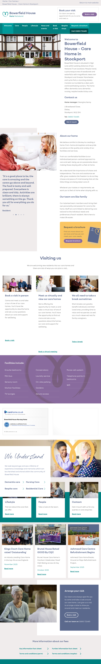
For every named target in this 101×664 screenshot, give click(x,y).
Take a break (77, 322)
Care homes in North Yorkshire (47, 658)
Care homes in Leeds (32, 655)
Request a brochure (79, 26)
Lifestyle (34, 26)
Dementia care (12, 462)
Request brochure (73, 241)
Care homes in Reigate (48, 661)
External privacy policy (87, 651)
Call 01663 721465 (79, 31)
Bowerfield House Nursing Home (15, 399)
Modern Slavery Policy (87, 656)
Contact (77, 482)
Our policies (85, 645)
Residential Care (34, 468)
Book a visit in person (17, 296)
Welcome (8, 26)
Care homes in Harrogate (30, 652)
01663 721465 (73, 117)
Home (4, 1)
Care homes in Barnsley (33, 649)
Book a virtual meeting (47, 331)
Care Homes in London (48, 655)
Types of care (66, 645)
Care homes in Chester (48, 649)
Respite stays (65, 27)
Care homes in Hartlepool (45, 652)
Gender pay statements (87, 653)
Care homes (31, 645)
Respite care (11, 468)
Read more (9, 493)
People (25, 26)
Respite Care (64, 656)
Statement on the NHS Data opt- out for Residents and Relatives (89, 660)
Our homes (13, 1)
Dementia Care (65, 649)
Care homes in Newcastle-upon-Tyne (33, 658)
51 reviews (32, 404)
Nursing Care (32, 462)
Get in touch (71, 122)
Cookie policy (84, 649)
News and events (45, 27)
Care (17, 26)
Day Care (63, 658)
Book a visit (89, 14)
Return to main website (89, 3)
